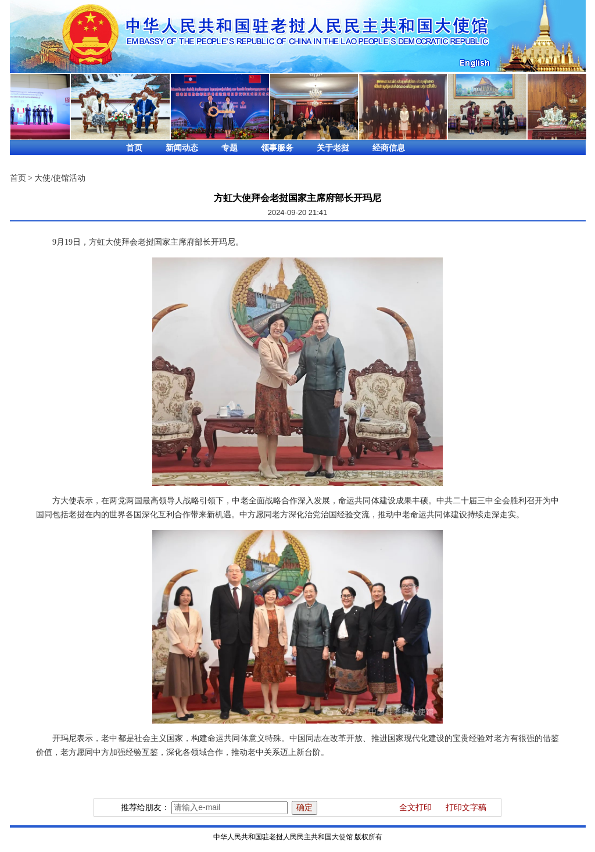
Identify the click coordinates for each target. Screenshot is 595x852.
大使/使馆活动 (59, 178)
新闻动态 (182, 148)
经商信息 (388, 148)
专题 (229, 148)
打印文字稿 (466, 807)
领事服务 (277, 148)
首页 (134, 148)
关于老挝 (333, 148)
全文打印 (415, 807)
